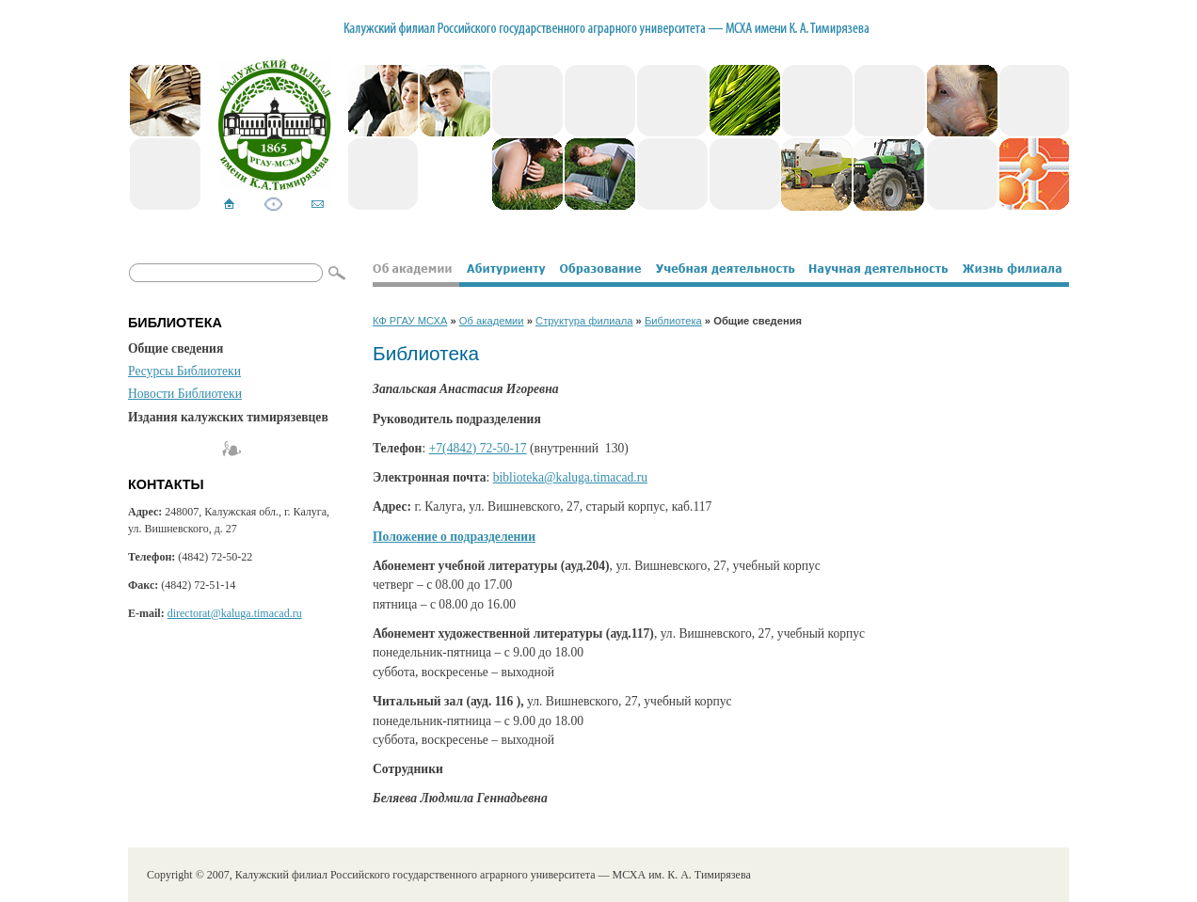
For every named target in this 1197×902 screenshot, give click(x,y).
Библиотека (673, 320)
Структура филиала (583, 320)
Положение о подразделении (454, 537)
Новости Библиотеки (185, 394)
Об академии (491, 320)
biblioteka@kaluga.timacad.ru (570, 477)
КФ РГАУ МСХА (410, 320)
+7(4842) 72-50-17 (478, 448)
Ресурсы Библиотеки (184, 371)
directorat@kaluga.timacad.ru (235, 613)
